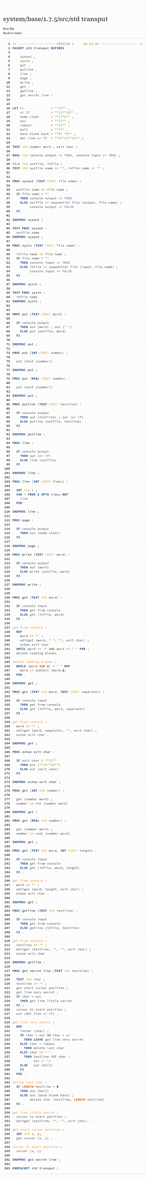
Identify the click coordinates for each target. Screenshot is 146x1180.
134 (7, 614)
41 (7, 215)
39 (7, 207)
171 (7, 773)
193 (7, 868)
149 (7, 679)
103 (7, 481)
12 (7, 91)
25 (7, 147)
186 (7, 838)
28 (7, 159)
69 (7, 335)
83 (7, 395)
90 (7, 426)
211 (7, 945)
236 (7, 1052)
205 (7, 919)
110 (7, 511)
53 (7, 267)
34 (7, 185)
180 (7, 812)
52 (7, 262)
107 (7, 498)
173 (7, 782)
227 (7, 1014)
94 (7, 443)
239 (7, 1065)
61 (7, 301)
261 (7, 1159)
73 (7, 353)
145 (7, 662)
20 (7, 125)
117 (7, 541)
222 (7, 992)
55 (7, 275)
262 (7, 1164)
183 (7, 825)
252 (7, 1121)
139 (7, 636)
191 (7, 859)
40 (7, 211)
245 (7, 1091)
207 (7, 928)
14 (7, 99)
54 (7, 271)
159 (7, 722)
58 (7, 288)
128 (7, 589)
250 (7, 1112)
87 (7, 413)
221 (7, 988)
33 (7, 181)
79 (7, 378)
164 (7, 743)
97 (7, 456)
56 (7, 280)
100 (7, 468)
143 (7, 653)
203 (7, 911)
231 (7, 1031)
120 (7, 554)
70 (7, 340)
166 (7, 752)
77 (7, 370)
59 (7, 292)
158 (7, 717)
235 (7, 1048)
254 (7, 1129)
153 (7, 696)
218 (7, 975)
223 (7, 996)
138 (7, 632)
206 (7, 923)
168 (7, 760)
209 (7, 936)
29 (7, 164)
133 (7, 610)
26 (7, 151)
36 (7, 194)
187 (7, 842)
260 (7, 1155)
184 (7, 829)
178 (7, 803)
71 (7, 344)
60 (7, 297)
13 (7, 95)
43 (7, 224)
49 (7, 250)
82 (7, 391)
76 (7, 365)
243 (7, 1082)
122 (7, 563)
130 (7, 597)
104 (7, 486)
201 (7, 902)
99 (7, 464)
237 (7, 1056)
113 (7, 524)
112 (7, 520)
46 (7, 237)
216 (7, 966)
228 (7, 1018)
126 (7, 580)
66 (7, 323)
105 (7, 490)
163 (7, 739)
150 (7, 683)
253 (7, 1125)
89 (7, 421)
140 (7, 640)
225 (7, 1005)
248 (7, 1104)
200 (7, 898)
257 (7, 1142)
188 (7, 846)
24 (7, 142)
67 (7, 327)
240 (7, 1069)
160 (7, 726)
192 (7, 863)
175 (7, 790)
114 (7, 529)
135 (7, 619)
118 (7, 546)
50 (7, 254)
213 (7, 953)
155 (7, 704)
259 (7, 1151)
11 (7, 86)
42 (7, 220)
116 (7, 537)
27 (7, 155)
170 (7, 769)
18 (7, 117)
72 (7, 348)
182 (7, 820)
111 (7, 516)
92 (7, 434)
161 (7, 730)
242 (7, 1078)
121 (7, 559)
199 (7, 893)
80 (7, 383)
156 (7, 709)
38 (7, 202)
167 (7, 756)
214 (7, 958)
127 (7, 584)
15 (7, 104)
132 (7, 606)
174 (7, 786)
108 (7, 503)
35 (7, 189)
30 (7, 168)
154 (7, 700)
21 (7, 129)
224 (7, 1001)
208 (7, 932)
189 (7, 850)
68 (7, 331)
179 (7, 808)
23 (7, 138)
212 (7, 949)
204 (7, 915)
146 (7, 666)
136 (7, 623)
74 (7, 357)
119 (7, 550)
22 (7, 134)
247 (7, 1099)
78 (7, 374)
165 (7, 747)
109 (7, 507)
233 (7, 1039)
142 (7, 649)
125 (7, 576)
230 (7, 1026)
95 (7, 447)
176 (7, 795)
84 (7, 400)
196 (7, 880)
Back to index (12, 33)
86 (7, 408)
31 (7, 172)
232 (7, 1035)
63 (7, 310)
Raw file (8, 29)
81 (7, 387)
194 (7, 872)
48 (7, 245)
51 (7, 258)
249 (7, 1108)
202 (7, 906)
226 (7, 1009)
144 (7, 657)
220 (7, 983)
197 (7, 885)
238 (7, 1061)
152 (7, 692)
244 (7, 1086)
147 (7, 670)
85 (7, 404)
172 (7, 777)
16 (7, 108)
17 (7, 112)
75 (7, 361)
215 (7, 962)
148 (7, 674)
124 (7, 571)
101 (7, 473)
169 (7, 765)
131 (7, 601)
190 (7, 855)
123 (7, 567)
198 (7, 889)
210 (7, 941)
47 (7, 241)
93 (7, 438)
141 (7, 644)
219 (7, 979)
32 (7, 177)
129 (7, 593)
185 (7, 833)
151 (7, 687)
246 (7, 1095)
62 (7, 305)
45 (7, 232)
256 (7, 1138)
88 (7, 417)
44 (7, 228)
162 (7, 735)
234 (7, 1044)
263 (7, 1168)
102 (7, 477)
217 (7, 971)
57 (7, 284)
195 (7, 876)
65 (7, 318)
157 (7, 713)
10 (7, 82)
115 (7, 533)
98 (7, 460)
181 (7, 816)
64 (7, 314)
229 (7, 1022)
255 (7, 1134)
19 (7, 121)
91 (7, 430)
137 (7, 627)
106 (7, 494)
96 (7, 451)
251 (7, 1117)
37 (7, 198)
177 (7, 799)
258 (7, 1147)
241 (7, 1074)
